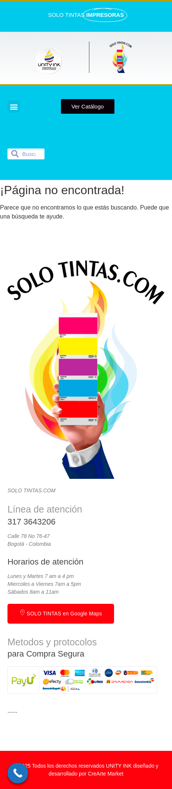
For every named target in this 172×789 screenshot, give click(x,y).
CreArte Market (105, 774)
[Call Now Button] (17, 773)
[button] (13, 106)
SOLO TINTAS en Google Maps (60, 613)
